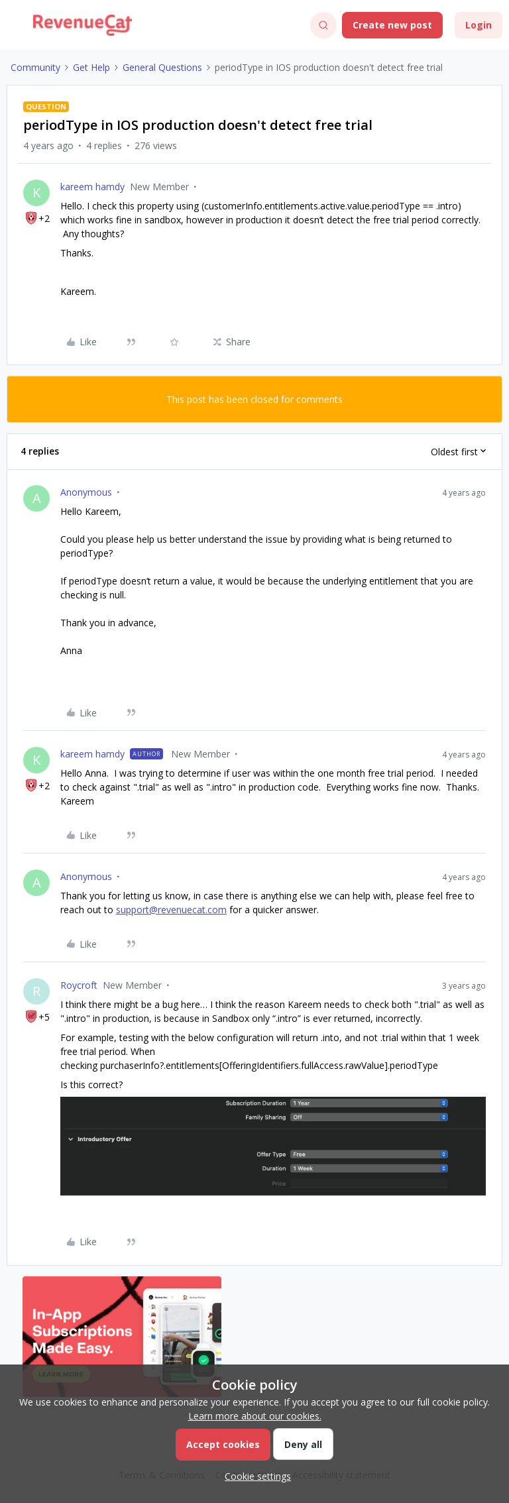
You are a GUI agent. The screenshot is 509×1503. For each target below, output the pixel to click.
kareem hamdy (92, 186)
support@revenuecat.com (171, 909)
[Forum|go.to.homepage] (82, 25)
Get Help (91, 67)
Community (35, 67)
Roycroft (78, 985)
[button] (15, 27)
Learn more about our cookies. (254, 1416)
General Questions (162, 67)
